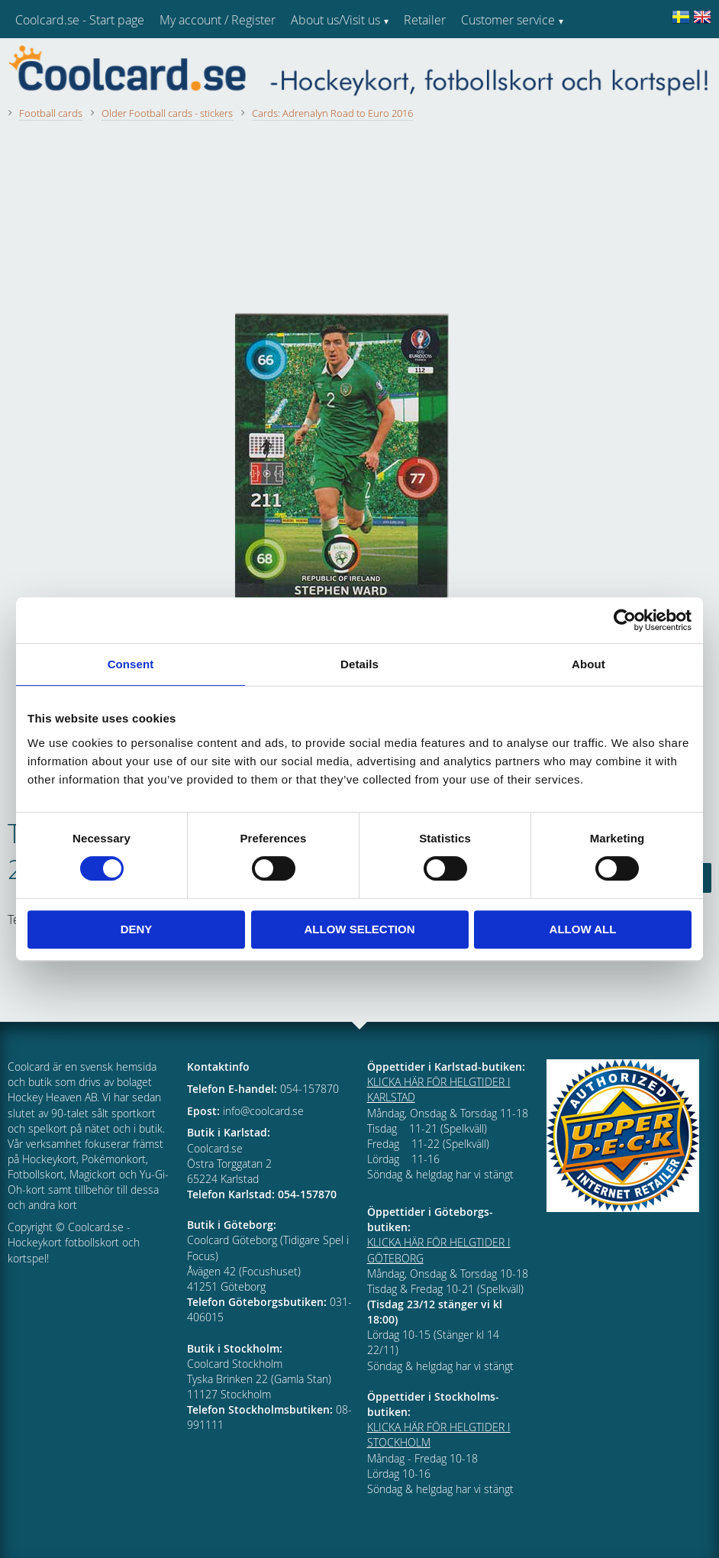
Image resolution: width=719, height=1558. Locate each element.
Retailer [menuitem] (425, 19)
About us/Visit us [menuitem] (335, 19)
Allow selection (360, 929)
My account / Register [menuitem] (218, 19)
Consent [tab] (131, 664)
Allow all (583, 929)
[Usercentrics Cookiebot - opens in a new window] (625, 620)
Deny (137, 929)
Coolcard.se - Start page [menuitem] (79, 19)
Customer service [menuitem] (508, 19)
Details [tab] (359, 664)
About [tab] (588, 664)
